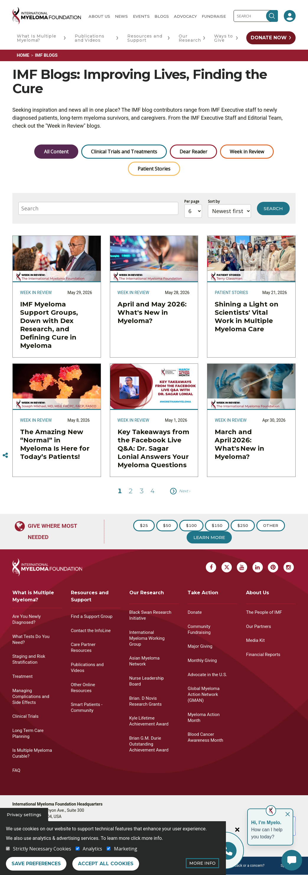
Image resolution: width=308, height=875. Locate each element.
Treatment (22, 676)
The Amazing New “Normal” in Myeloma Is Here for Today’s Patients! (54, 444)
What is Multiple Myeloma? (33, 596)
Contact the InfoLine (91, 630)
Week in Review (247, 151)
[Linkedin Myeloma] (257, 567)
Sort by (214, 201)
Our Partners (258, 626)
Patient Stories (154, 168)
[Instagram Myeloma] (288, 567)
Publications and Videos (90, 38)
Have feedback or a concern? (241, 865)
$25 (144, 525)
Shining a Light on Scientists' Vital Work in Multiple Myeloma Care (246, 316)
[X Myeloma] (226, 567)
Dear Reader (193, 151)
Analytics (92, 848)
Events (141, 16)
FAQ (16, 770)
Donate (195, 612)
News (121, 16)
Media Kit (255, 640)
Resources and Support (144, 38)
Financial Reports (263, 654)
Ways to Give (223, 38)
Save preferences (36, 863)
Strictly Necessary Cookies (42, 848)
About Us (99, 16)
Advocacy (185, 16)
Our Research (190, 38)
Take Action (203, 592)
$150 (217, 525)
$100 (191, 525)
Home (23, 55)
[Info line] (228, 851)
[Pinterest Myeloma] (273, 567)
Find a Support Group (92, 616)
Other (270, 525)
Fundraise (214, 16)
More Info (202, 863)
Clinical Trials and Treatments (124, 151)
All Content (56, 151)
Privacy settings (24, 814)
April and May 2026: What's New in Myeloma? (152, 312)
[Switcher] (5, 455)
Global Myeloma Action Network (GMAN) (203, 694)
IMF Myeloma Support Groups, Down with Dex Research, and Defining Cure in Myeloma (49, 325)
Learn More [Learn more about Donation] (209, 537)
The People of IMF (264, 612)
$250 (242, 525)
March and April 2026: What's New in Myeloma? (239, 444)
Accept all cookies (105, 863)
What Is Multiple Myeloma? (36, 38)
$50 (167, 525)
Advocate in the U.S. (207, 674)
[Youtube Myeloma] (242, 567)
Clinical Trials (25, 716)
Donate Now (269, 37)
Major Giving (200, 646)
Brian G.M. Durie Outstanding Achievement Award (149, 744)
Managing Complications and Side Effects (30, 696)
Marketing (125, 848)
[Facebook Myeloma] (211, 567)
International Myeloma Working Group (147, 638)
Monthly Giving (202, 660)
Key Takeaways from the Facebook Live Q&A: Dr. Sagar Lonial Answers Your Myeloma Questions (153, 448)
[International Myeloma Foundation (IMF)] (46, 16)
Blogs (161, 16)
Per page (191, 201)
